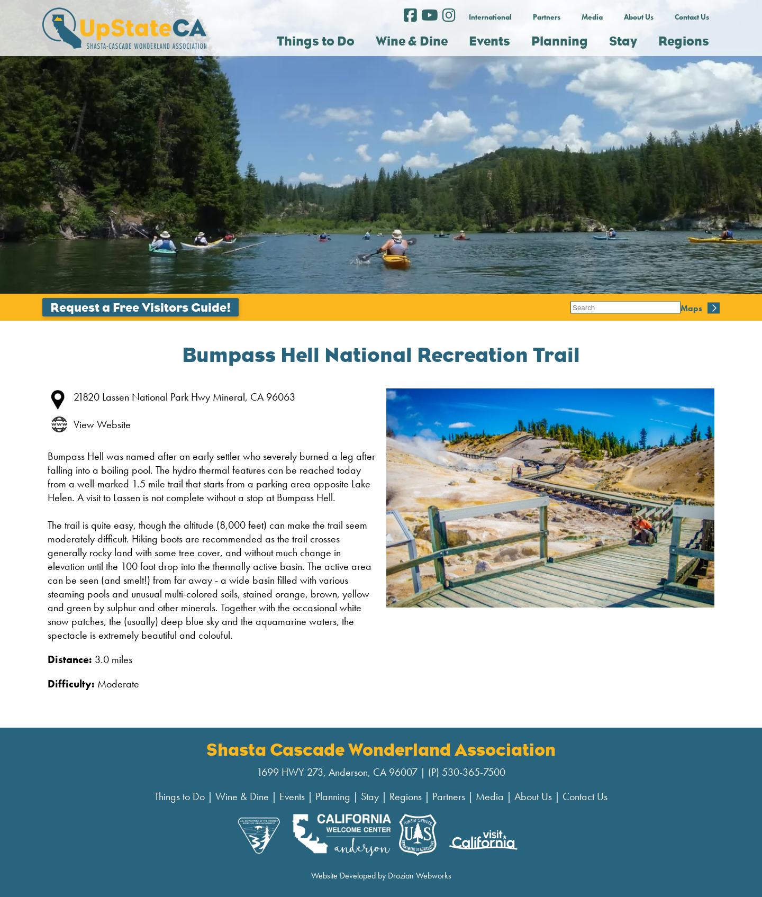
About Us (639, 17)
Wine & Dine (242, 796)
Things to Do (180, 796)
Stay (370, 796)
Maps (581, 307)
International (490, 17)
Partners (546, 17)
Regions (405, 796)
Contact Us (692, 17)
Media (592, 17)
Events (292, 796)
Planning (332, 796)
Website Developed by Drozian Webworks (381, 875)
